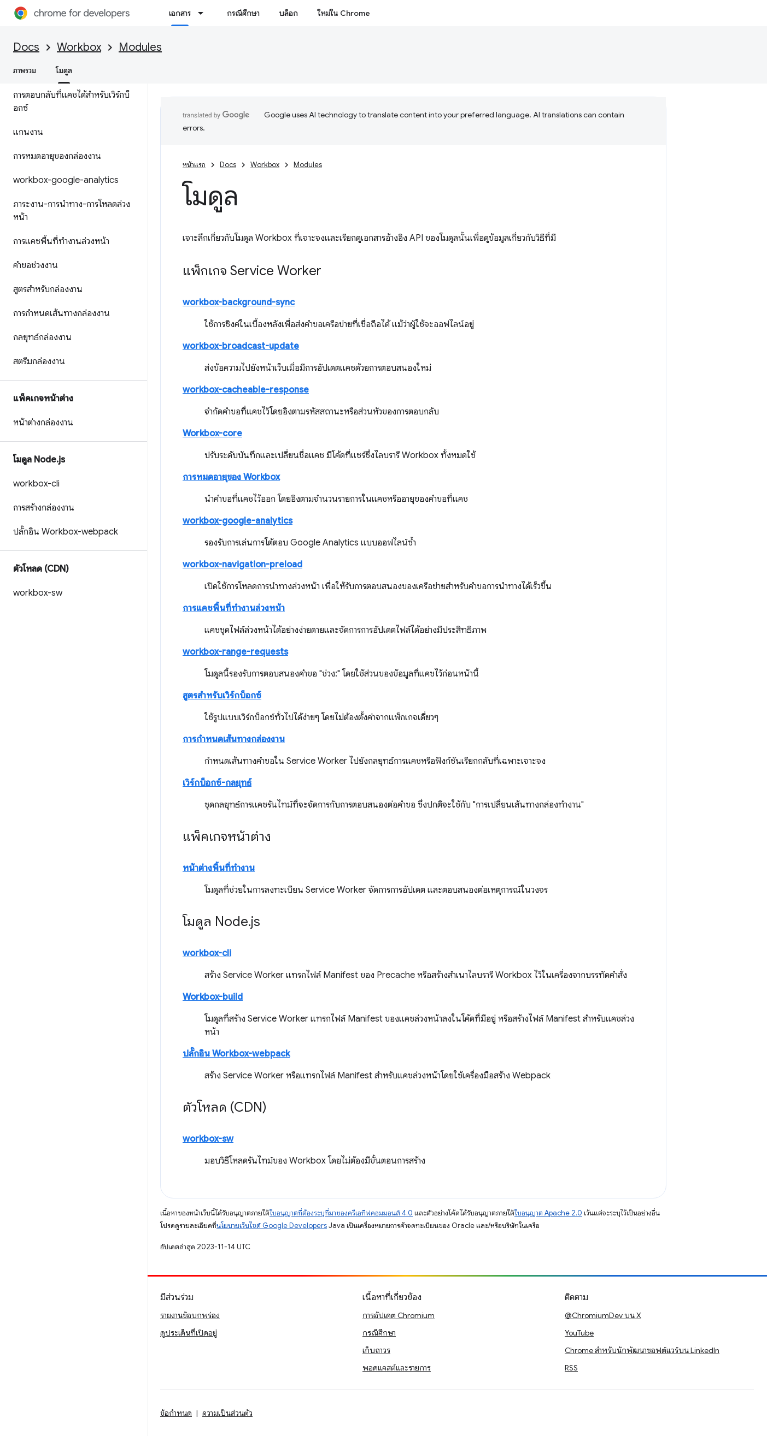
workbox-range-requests (235, 651)
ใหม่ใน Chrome (344, 13)
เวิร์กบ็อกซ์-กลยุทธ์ (217, 783)
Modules (140, 47)
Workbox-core (212, 433)
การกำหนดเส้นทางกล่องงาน (234, 739)
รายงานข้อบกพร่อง (190, 1315)
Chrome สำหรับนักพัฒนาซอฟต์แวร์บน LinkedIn (642, 1350)
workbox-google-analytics (237, 520)
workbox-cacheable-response (246, 389)
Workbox (79, 47)
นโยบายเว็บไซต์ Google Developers (271, 1225)
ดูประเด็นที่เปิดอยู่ (188, 1333)
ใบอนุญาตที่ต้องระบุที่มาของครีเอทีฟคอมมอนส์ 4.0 (341, 1213)
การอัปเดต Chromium (398, 1315)
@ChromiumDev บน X (603, 1315)
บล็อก (288, 13)
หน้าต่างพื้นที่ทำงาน (219, 868)
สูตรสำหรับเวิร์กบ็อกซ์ (222, 695)
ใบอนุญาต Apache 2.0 (548, 1213)
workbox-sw (208, 1139)
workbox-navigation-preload (242, 564)
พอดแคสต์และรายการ (396, 1368)
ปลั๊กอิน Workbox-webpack (236, 1053)
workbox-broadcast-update (241, 346)
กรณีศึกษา (243, 13)
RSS (571, 1368)
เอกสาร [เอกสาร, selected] (180, 13)
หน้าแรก (194, 164)
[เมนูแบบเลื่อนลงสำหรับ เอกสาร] (204, 13)
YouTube (579, 1333)
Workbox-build (213, 997)
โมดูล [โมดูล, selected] (64, 70)
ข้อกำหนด (176, 1413)
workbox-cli (207, 953)
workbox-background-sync (239, 302)
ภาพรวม (24, 70)
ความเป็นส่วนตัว (227, 1413)
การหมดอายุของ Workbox (231, 477)
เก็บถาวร (376, 1350)
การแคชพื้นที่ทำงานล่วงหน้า (234, 608)
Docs (26, 47)
